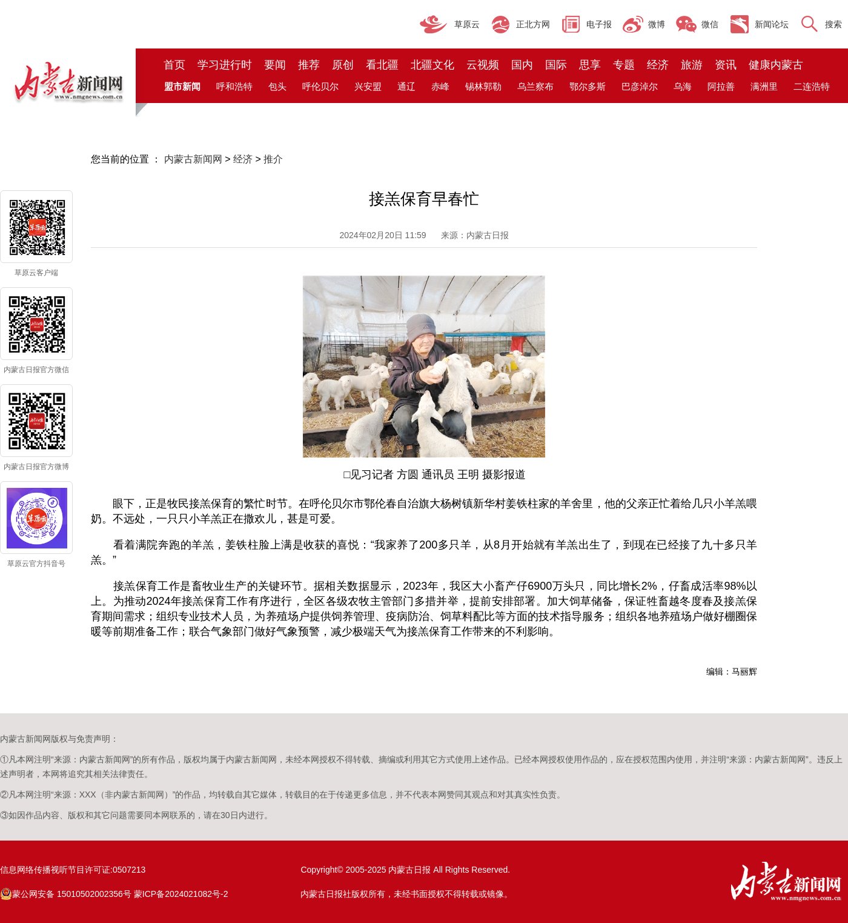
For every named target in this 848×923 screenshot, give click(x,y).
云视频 (482, 65)
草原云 (467, 24)
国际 (556, 65)
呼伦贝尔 (320, 86)
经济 (658, 65)
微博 (656, 24)
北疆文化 (432, 65)
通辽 (406, 86)
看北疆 (382, 65)
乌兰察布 (535, 86)
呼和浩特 (234, 86)
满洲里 (764, 86)
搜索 (833, 24)
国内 (522, 65)
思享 (590, 65)
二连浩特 (811, 86)
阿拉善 (721, 86)
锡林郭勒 (483, 86)
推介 (273, 159)
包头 (277, 86)
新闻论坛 (772, 24)
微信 (709, 24)
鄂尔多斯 (587, 86)
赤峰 (440, 86)
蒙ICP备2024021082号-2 (181, 894)
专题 (624, 65)
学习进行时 (224, 65)
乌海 (683, 86)
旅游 (692, 65)
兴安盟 (368, 86)
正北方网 (533, 24)
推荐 (309, 65)
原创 (343, 65)
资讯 (726, 65)
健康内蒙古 (776, 65)
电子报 (599, 24)
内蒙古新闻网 (193, 159)
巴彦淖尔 (639, 86)
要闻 (275, 65)
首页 (174, 65)
